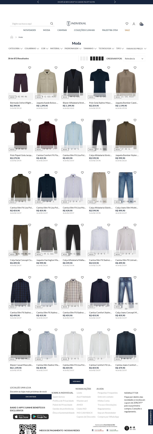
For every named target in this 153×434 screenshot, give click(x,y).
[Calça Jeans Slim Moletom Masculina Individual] (126, 179)
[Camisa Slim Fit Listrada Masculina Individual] (126, 231)
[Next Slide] (114, 2)
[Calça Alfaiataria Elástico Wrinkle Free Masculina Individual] (99, 179)
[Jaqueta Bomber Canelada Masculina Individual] (126, 74)
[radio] (83, 44)
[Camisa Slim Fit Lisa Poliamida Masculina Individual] (73, 127)
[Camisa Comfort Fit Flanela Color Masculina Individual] (47, 127)
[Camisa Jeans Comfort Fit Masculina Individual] (126, 336)
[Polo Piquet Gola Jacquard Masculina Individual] (20, 127)
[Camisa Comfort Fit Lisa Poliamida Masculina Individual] (99, 336)
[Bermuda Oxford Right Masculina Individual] (20, 74)
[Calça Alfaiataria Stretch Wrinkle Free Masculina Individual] (99, 127)
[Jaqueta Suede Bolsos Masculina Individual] (47, 74)
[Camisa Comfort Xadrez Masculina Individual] (99, 284)
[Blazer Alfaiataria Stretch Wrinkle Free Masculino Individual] (73, 74)
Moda (21, 23)
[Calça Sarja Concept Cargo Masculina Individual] (20, 231)
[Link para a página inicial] (11, 22)
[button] (16, 34)
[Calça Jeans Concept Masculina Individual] (126, 284)
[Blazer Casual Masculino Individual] (20, 336)
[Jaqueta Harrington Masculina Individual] (47, 231)
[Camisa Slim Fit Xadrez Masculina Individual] (99, 231)
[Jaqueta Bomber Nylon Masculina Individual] (126, 127)
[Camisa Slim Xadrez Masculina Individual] (47, 336)
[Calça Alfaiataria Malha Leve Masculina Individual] (73, 231)
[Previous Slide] (38, 2)
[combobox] (32, 9)
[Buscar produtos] (51, 9)
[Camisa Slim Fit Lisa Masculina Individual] (73, 179)
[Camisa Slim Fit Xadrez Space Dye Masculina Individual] (20, 284)
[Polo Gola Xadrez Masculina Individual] (99, 74)
